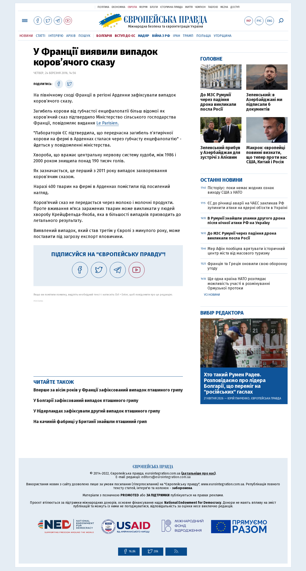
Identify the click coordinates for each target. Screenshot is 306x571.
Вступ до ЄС (125, 36)
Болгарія (104, 36)
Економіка (118, 7)
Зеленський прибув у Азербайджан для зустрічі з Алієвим (220, 153)
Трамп (188, 36)
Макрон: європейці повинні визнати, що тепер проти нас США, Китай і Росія (266, 155)
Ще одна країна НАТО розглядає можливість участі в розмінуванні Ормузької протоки (239, 283)
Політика (103, 7)
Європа (132, 7)
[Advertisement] (108, 335)
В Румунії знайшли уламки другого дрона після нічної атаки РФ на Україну (246, 220)
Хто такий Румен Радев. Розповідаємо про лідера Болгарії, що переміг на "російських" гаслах (235, 383)
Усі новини (212, 294)
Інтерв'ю (55, 36)
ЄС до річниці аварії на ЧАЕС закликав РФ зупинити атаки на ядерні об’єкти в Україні (247, 205)
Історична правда (171, 7)
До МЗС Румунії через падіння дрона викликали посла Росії (218, 102)
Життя (189, 7)
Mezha (224, 7)
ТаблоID (213, 7)
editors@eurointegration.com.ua (166, 477)
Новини (26, 36)
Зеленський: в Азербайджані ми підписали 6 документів (264, 102)
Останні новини (221, 180)
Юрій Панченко (239, 398)
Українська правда (79, 7)
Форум (143, 7)
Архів (71, 36)
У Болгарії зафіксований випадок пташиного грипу (85, 400)
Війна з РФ (161, 36)
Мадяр (143, 36)
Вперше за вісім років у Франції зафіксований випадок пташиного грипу (108, 390)
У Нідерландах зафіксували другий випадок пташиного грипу (96, 411)
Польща (203, 36)
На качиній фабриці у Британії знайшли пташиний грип (90, 421)
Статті (40, 36)
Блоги (154, 7)
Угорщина (222, 36)
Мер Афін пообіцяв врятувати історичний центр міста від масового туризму (246, 250)
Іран (176, 36)
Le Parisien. (107, 123)
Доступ (235, 7)
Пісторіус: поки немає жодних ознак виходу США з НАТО (241, 190)
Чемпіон (200, 7)
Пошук (84, 36)
